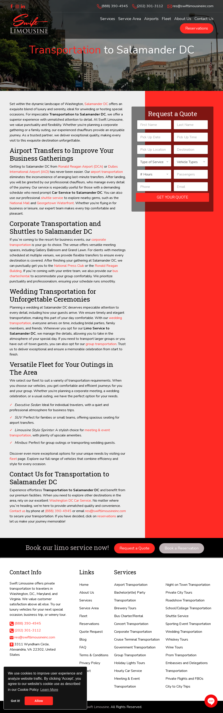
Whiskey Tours (177, 639)
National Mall (20, 203)
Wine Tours (174, 647)
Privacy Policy (89, 663)
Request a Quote (134, 548)
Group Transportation (130, 655)
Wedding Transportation (184, 631)
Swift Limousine (97, 707)
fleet (13, 458)
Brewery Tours (125, 608)
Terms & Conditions (93, 655)
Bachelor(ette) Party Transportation (129, 596)
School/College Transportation (188, 608)
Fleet (83, 616)
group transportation (101, 344)
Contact (85, 670)
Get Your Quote (172, 197)
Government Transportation (134, 647)
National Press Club (69, 265)
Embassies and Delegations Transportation (187, 667)
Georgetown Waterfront (55, 203)
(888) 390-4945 (114, 6)
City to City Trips (178, 686)
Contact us (17, 511)
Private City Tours (179, 592)
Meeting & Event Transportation (127, 682)
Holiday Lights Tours (129, 663)
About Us (86, 592)
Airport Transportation (130, 584)
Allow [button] (39, 701)
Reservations (196, 28)
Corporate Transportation (133, 631)
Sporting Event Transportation (188, 623)
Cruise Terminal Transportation (137, 639)
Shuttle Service (177, 616)
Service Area (89, 608)
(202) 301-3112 (150, 6)
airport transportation (107, 171)
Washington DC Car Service (70, 500)
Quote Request (91, 631)
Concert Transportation (131, 623)
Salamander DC (96, 104)
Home (84, 584)
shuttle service (52, 197)
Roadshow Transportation (185, 600)
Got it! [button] (15, 701)
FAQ (82, 647)
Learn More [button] (49, 689)
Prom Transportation (181, 655)
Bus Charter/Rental (128, 616)
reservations (106, 516)
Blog (82, 639)
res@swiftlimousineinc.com (193, 6)
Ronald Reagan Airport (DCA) (80, 166)
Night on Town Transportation (188, 584)
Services (85, 600)
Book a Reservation (182, 548)
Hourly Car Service (128, 670)
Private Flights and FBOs (184, 678)
